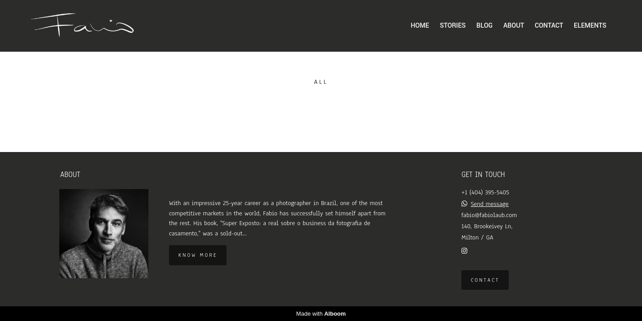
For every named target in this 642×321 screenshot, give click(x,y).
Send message (490, 204)
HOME (420, 25)
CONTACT (549, 25)
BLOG (485, 25)
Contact (485, 280)
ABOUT (513, 25)
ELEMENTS (590, 25)
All (321, 81)
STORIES (452, 25)
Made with (321, 313)
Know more (197, 255)
